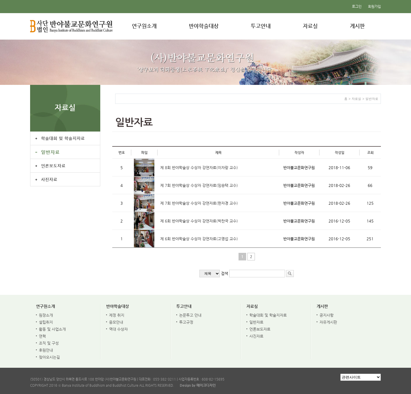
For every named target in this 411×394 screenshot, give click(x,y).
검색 (224, 273)
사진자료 (49, 179)
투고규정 (186, 322)
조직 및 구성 (49, 343)
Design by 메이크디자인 (198, 385)
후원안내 (46, 350)
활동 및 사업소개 (52, 329)
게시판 (357, 26)
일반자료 (50, 152)
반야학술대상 (204, 26)
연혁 (42, 336)
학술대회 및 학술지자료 (63, 138)
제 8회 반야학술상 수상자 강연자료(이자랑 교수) (199, 167)
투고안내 (261, 26)
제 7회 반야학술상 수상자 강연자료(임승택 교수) (199, 185)
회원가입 (374, 6)
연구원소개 (144, 26)
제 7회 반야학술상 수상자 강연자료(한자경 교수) (199, 203)
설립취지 (46, 322)
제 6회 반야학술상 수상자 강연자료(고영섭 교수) (199, 239)
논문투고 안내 (190, 315)
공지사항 (327, 315)
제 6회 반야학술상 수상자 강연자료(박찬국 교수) (199, 221)
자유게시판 (328, 322)
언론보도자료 (53, 165)
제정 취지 (116, 315)
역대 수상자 (118, 329)
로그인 (357, 6)
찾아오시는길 (49, 357)
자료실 (310, 26)
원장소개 (46, 315)
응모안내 (116, 322)
